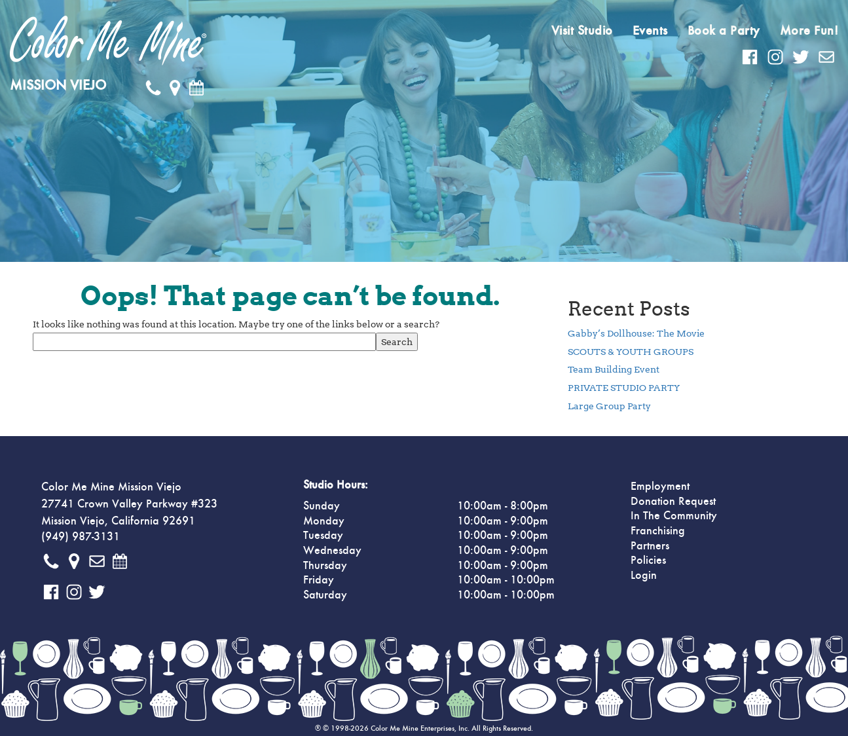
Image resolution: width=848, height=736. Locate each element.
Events (650, 30)
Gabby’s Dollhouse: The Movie (636, 333)
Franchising (658, 531)
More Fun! (809, 30)
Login (644, 575)
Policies (648, 560)
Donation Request (673, 501)
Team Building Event (613, 369)
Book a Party (724, 30)
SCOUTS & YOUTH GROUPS (630, 351)
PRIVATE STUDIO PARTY (624, 387)
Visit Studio (582, 30)
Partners (650, 546)
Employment (660, 486)
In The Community (674, 516)
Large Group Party (609, 406)
